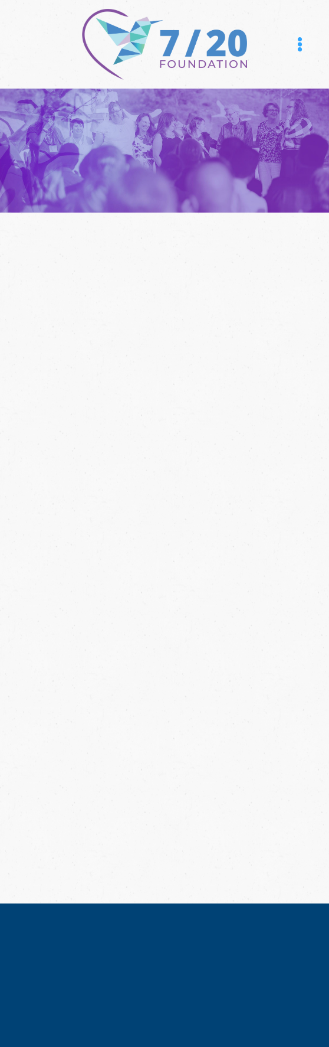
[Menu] (299, 44)
